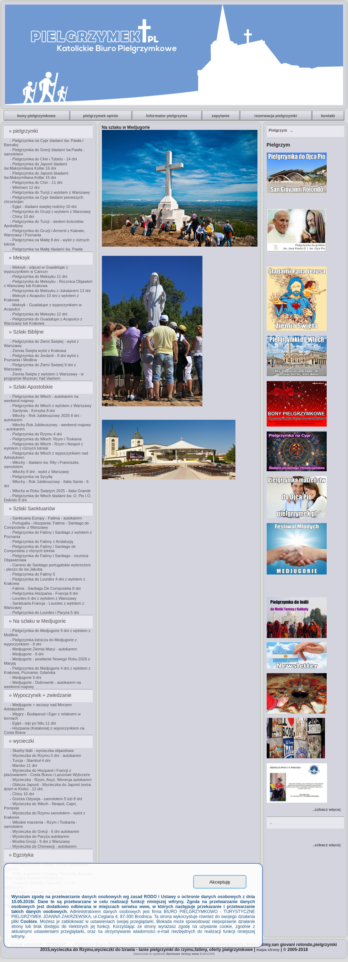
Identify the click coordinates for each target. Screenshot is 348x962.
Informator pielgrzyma (167, 116)
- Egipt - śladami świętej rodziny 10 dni (43, 206)
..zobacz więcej (326, 809)
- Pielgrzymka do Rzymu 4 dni (36, 434)
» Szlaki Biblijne (27, 332)
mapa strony (267, 949)
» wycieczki (22, 741)
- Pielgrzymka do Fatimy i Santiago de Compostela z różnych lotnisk (40, 548)
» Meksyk (20, 257)
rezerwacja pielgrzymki (276, 116)
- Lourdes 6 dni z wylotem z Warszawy (43, 598)
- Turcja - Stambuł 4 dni (30, 760)
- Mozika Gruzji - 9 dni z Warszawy (40, 841)
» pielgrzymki (24, 131)
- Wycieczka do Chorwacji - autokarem (43, 846)
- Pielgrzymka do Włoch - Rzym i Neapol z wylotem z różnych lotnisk (43, 446)
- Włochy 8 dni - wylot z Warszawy (39, 471)
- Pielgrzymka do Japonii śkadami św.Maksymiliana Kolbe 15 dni (36, 175)
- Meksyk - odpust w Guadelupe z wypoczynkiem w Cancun (36, 269)
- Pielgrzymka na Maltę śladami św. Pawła (46, 249)
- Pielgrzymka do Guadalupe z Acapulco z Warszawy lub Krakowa (43, 321)
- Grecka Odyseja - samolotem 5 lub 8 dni (46, 799)
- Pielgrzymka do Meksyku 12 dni (38, 314)
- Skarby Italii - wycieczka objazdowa (42, 750)
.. (281, 130)
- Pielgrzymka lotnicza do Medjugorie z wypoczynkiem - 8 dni (40, 642)
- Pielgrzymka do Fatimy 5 (32, 574)
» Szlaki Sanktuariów (32, 508)
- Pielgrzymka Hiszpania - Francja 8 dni (44, 593)
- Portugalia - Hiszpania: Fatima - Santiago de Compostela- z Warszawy (46, 525)
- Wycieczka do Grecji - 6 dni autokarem (44, 831)
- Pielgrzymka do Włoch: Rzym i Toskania (46, 439)
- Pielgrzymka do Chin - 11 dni (36, 182)
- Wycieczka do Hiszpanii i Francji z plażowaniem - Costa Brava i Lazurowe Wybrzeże (47, 772)
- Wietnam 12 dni (24, 187)
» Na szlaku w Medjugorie (38, 621)
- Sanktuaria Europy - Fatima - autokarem (46, 518)
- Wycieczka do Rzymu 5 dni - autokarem (45, 755)
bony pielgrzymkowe (37, 116)
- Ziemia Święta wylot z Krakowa (38, 350)
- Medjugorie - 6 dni (27, 654)
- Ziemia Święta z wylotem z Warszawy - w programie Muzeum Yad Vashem (43, 376)
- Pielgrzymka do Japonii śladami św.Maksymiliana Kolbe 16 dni (35, 166)
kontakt (328, 116)
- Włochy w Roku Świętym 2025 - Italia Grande (50, 491)
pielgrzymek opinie (101, 116)
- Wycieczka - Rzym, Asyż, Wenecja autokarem (51, 779)
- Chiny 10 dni (22, 216)
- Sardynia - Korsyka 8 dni (32, 410)
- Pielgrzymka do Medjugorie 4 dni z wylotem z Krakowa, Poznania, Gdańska (47, 670)
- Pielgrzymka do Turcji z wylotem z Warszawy (50, 192)
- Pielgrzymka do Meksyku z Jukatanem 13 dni (50, 290)
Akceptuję (220, 882)
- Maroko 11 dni (23, 765)
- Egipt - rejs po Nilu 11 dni (33, 723)
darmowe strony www (182, 954)
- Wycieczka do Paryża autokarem (39, 836)
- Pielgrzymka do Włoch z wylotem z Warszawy (50, 405)
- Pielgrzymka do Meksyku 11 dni (38, 276)
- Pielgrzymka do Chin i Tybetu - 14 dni (43, 159)
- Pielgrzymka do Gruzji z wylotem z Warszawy (50, 211)
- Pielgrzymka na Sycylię (31, 476)
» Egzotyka (22, 855)
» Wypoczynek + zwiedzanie (41, 695)
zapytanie (221, 116)
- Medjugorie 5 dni (25, 677)
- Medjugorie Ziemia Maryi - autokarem (43, 649)
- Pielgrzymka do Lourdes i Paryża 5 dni (44, 612)
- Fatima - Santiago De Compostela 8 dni (45, 588)
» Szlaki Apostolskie (31, 387)
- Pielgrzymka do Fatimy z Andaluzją (41, 541)
